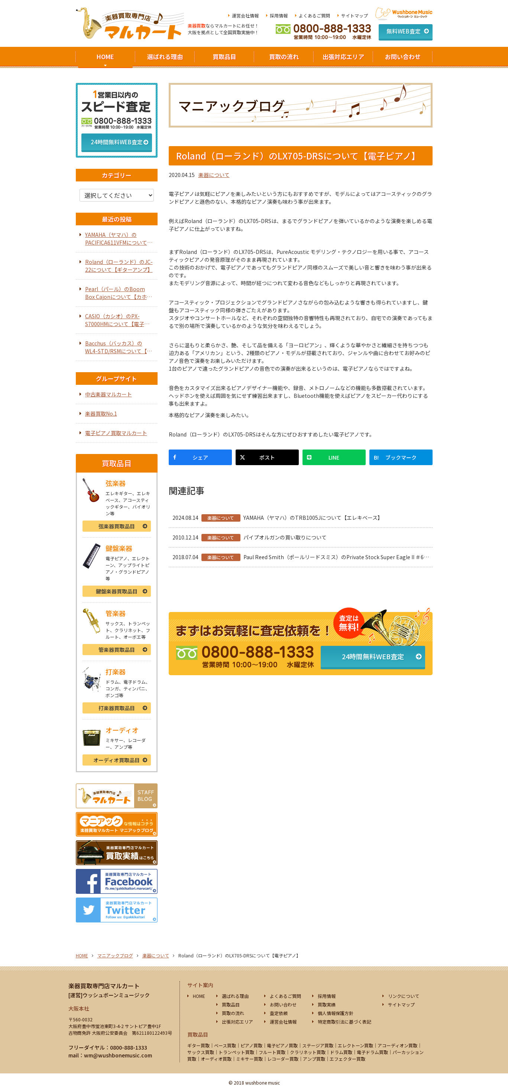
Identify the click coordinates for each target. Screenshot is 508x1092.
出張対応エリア (343, 56)
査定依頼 (279, 1013)
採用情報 (279, 15)
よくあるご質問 (314, 15)
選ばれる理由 (165, 56)
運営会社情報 (245, 15)
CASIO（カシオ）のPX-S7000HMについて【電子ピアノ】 (117, 320)
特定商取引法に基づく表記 (344, 1021)
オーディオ (116, 760)
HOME (105, 56)
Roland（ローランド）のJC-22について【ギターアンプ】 (119, 265)
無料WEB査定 (403, 31)
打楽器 (116, 708)
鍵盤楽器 (116, 591)
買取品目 (224, 56)
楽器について (214, 174)
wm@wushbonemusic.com (118, 1055)
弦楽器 (116, 526)
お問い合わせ (403, 56)
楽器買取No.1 (101, 413)
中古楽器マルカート (108, 394)
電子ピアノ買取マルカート (116, 433)
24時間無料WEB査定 (373, 656)
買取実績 (327, 1004)
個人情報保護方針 (335, 1013)
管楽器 (116, 649)
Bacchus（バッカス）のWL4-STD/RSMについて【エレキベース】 (118, 347)
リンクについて (403, 996)
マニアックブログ (115, 955)
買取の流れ (284, 56)
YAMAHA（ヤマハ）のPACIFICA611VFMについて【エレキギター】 (116, 239)
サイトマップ (354, 15)
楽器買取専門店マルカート (104, 985)
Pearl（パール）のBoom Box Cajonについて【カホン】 (116, 293)
